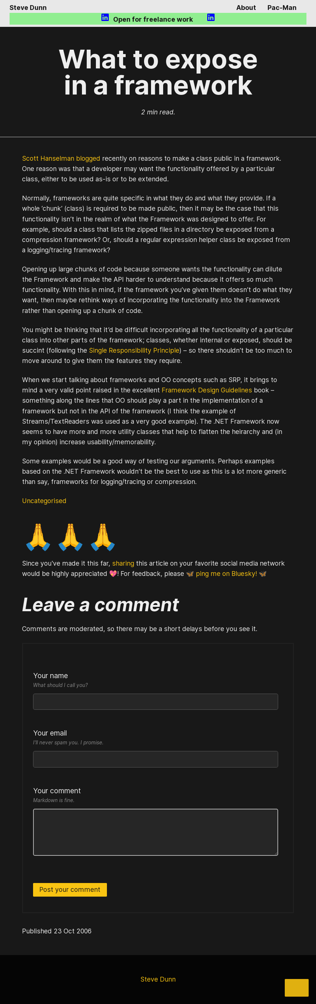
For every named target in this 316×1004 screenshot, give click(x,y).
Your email (155, 738)
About (246, 7)
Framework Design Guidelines (207, 390)
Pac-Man (282, 7)
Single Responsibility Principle (134, 350)
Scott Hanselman (48, 158)
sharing (123, 563)
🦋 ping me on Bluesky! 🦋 (226, 573)
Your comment (155, 795)
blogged (88, 158)
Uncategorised (44, 501)
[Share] (297, 988)
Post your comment (69, 889)
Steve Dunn (28, 7)
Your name (155, 680)
